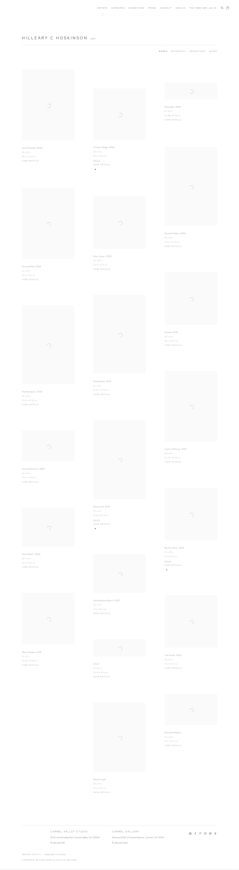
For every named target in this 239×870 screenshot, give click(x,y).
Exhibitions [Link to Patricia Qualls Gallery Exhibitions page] (136, 8)
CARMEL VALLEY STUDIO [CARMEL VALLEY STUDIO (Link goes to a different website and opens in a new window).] (69, 831)
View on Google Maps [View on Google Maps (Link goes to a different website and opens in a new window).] (215, 833)
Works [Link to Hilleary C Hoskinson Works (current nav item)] (163, 51)
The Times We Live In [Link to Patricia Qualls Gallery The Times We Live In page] (202, 8)
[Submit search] (222, 8)
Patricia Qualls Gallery (32, 8)
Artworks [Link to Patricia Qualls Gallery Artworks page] (118, 8)
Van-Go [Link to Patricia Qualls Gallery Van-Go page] (181, 8)
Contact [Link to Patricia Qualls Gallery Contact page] (166, 8)
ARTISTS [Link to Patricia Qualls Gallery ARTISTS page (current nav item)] (102, 8)
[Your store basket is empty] (228, 8)
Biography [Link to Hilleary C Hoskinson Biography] (178, 51)
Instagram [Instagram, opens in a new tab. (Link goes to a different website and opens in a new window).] (205, 833)
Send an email (210, 833)
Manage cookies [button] (55, 854)
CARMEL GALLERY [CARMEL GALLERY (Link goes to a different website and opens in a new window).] (125, 831)
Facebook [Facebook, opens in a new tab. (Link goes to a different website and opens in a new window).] (195, 833)
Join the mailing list (190, 833)
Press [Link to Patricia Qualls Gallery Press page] (152, 8)
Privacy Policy (31, 854)
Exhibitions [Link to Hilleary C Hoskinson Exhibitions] (197, 51)
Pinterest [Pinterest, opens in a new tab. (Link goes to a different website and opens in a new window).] (200, 833)
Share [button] (213, 51)
